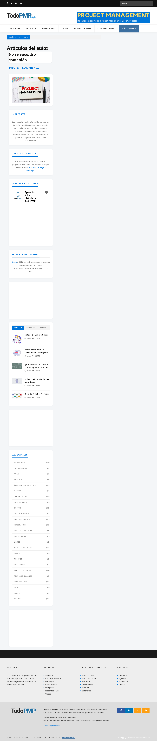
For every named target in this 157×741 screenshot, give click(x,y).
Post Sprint (19, 565)
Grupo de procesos (23, 519)
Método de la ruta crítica (37, 335)
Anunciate (123, 681)
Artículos (15, 29)
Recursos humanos (23, 576)
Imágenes (49, 687)
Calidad (17, 491)
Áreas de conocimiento (25, 485)
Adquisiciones (20, 468)
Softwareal (86, 691)
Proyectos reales (22, 570)
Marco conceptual (23, 548)
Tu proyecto (54, 738)
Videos (64, 29)
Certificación (20, 496)
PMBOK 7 (18, 553)
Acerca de (31, 29)
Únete (14, 262)
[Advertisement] (30, 300)
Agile (16, 474)
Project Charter (83, 29)
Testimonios (87, 684)
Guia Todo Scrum (89, 678)
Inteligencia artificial (25, 531)
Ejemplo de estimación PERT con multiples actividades (35, 367)
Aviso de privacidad (52, 725)
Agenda (122, 678)
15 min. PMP (19, 462)
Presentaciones (52, 691)
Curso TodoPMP (21, 514)
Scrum (17, 593)
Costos (17, 508)
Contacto (123, 675)
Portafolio (86, 681)
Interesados (20, 536)
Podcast (18, 559)
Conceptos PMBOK (107, 29)
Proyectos (30, 738)
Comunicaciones (22, 502)
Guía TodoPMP (129, 29)
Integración (20, 525)
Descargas (49, 681)
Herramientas (51, 684)
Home (9, 738)
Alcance (18, 479)
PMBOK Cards (48, 29)
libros (17, 542)
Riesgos (17, 587)
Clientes (85, 687)
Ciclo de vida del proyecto (37, 394)
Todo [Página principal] (19, 16)
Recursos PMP (20, 582)
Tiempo (17, 599)
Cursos (122, 684)
